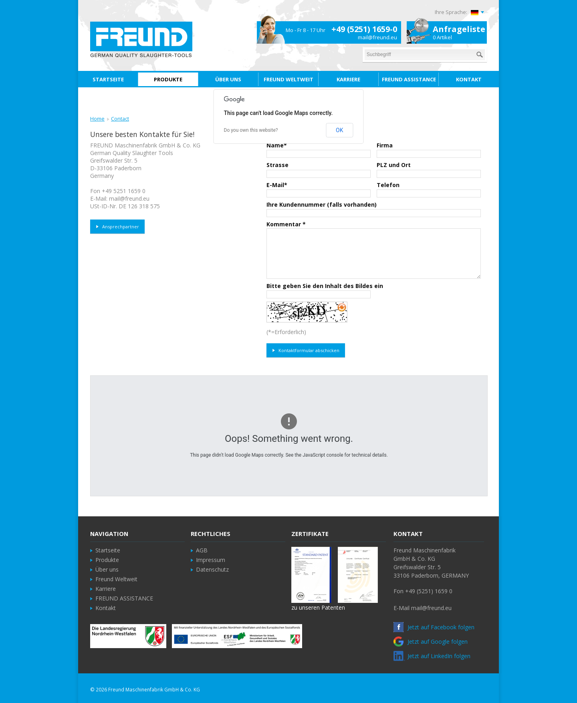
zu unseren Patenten (318, 607)
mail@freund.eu (377, 37)
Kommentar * (286, 224)
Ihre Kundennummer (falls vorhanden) (321, 204)
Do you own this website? (251, 130)
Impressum (210, 560)
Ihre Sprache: (451, 12)
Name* (276, 145)
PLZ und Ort (394, 165)
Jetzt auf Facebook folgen (433, 627)
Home (97, 118)
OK (339, 130)
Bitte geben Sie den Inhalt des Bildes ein (324, 286)
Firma (385, 145)
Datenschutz (212, 569)
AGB (202, 550)
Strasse (277, 165)
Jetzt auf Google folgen (430, 642)
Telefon (388, 185)
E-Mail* (276, 185)
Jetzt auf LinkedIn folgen (431, 656)
